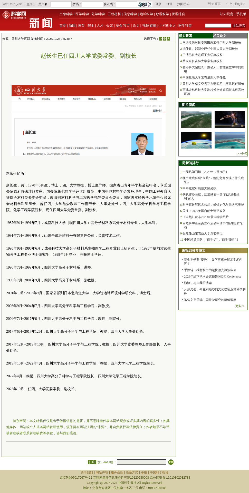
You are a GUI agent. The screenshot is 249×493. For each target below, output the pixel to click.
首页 (62, 25)
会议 (109, 25)
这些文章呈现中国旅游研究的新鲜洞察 (210, 300)
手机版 (241, 14)
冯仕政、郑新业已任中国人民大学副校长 (210, 49)
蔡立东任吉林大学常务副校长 (203, 61)
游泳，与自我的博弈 (198, 283)
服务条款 (117, 472)
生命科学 (66, 14)
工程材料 (114, 14)
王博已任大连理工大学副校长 (203, 55)
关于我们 (87, 472)
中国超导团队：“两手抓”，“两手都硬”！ (211, 239)
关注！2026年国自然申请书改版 (204, 211)
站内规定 (226, 14)
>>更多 (242, 153)
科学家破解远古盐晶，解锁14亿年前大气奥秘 (213, 204)
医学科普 (185, 25)
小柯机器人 (167, 25)
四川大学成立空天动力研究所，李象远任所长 (213, 83)
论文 (136, 25)
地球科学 (146, 14)
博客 (81, 25)
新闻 (72, 25)
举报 (144, 472)
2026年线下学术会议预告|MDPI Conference (212, 276)
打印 (92, 462)
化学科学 (98, 14)
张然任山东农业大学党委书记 (203, 233)
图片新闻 (188, 105)
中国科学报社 (159, 472)
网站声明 (102, 472)
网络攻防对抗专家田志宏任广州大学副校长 (212, 42)
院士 (91, 25)
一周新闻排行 (189, 163)
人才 (100, 25)
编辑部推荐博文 (193, 250)
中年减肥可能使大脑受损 (199, 188)
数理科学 (162, 14)
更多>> (240, 306)
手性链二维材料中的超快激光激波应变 (210, 270)
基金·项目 (123, 25)
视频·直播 (149, 25)
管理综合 (178, 14)
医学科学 (82, 14)
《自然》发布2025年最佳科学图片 (206, 217)
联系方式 (132, 472)
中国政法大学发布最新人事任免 (204, 77)
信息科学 (130, 14)
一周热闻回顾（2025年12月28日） (206, 172)
